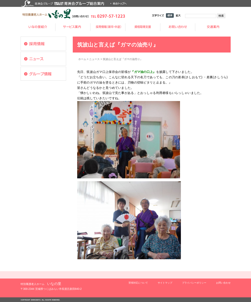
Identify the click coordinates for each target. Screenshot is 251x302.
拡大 (178, 15)
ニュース (94, 59)
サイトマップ (165, 282)
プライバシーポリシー (194, 282)
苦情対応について (138, 282)
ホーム (82, 59)
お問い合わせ (223, 282)
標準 (170, 15)
